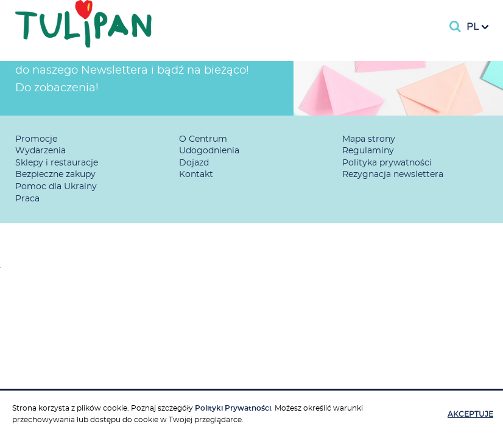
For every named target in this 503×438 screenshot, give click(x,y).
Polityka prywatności (387, 163)
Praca (27, 199)
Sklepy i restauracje (56, 163)
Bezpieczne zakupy (55, 174)
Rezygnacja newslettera (392, 174)
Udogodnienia (209, 151)
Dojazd (194, 163)
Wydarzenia (40, 151)
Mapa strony (368, 139)
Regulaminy (368, 151)
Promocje (36, 139)
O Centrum (203, 139)
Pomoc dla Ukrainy (56, 186)
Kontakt (196, 174)
